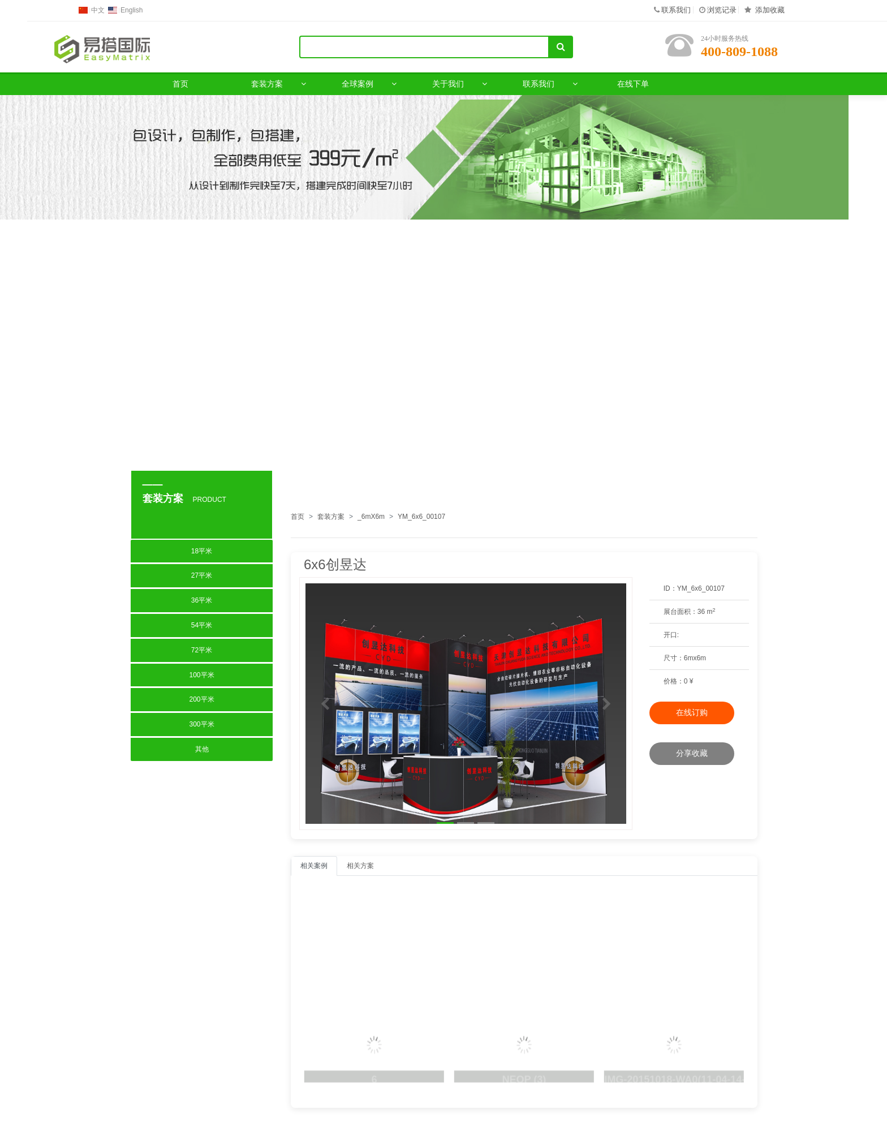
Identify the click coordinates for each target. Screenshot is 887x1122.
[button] (325, 703)
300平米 (201, 724)
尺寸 (670, 658)
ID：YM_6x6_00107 (694, 588)
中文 (98, 10)
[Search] (424, 47)
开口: (671, 635)
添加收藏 (770, 10)
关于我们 (448, 83)
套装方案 (267, 83)
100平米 (201, 675)
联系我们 (676, 10)
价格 (670, 681)
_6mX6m (371, 517)
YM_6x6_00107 (421, 517)
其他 (202, 749)
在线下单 (633, 83)
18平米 (201, 551)
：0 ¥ (679, 681)
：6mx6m (685, 658)
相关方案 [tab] (360, 866)
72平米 (201, 650)
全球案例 (357, 83)
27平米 (201, 575)
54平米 (201, 625)
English (131, 10)
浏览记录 (722, 10)
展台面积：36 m (690, 611)
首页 (180, 83)
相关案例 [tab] (314, 866)
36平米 (201, 600)
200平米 (201, 699)
